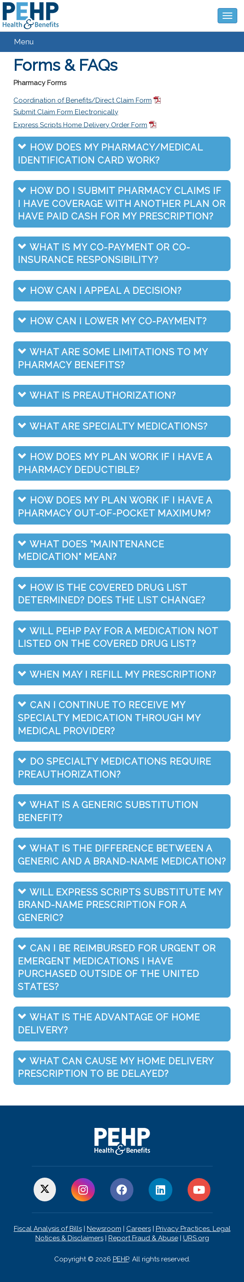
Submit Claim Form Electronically (65, 112)
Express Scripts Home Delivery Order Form (80, 125)
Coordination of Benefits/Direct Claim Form (82, 100)
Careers (138, 1229)
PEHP (121, 1259)
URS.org (196, 1238)
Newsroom (104, 1229)
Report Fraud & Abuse (143, 1238)
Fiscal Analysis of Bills (48, 1229)
